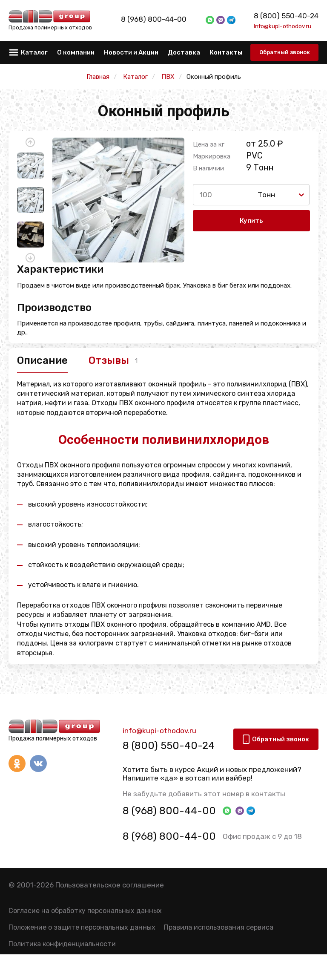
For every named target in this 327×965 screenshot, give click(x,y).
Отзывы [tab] (109, 360)
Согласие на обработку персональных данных (85, 911)
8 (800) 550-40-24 (286, 16)
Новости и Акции (131, 52)
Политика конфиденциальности (62, 944)
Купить (251, 221)
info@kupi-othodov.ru (282, 26)
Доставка (184, 52)
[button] (30, 142)
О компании (76, 52)
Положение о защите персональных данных (82, 927)
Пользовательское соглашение (109, 885)
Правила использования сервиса (218, 927)
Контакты (225, 52)
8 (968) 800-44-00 (163, 19)
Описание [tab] (42, 360)
